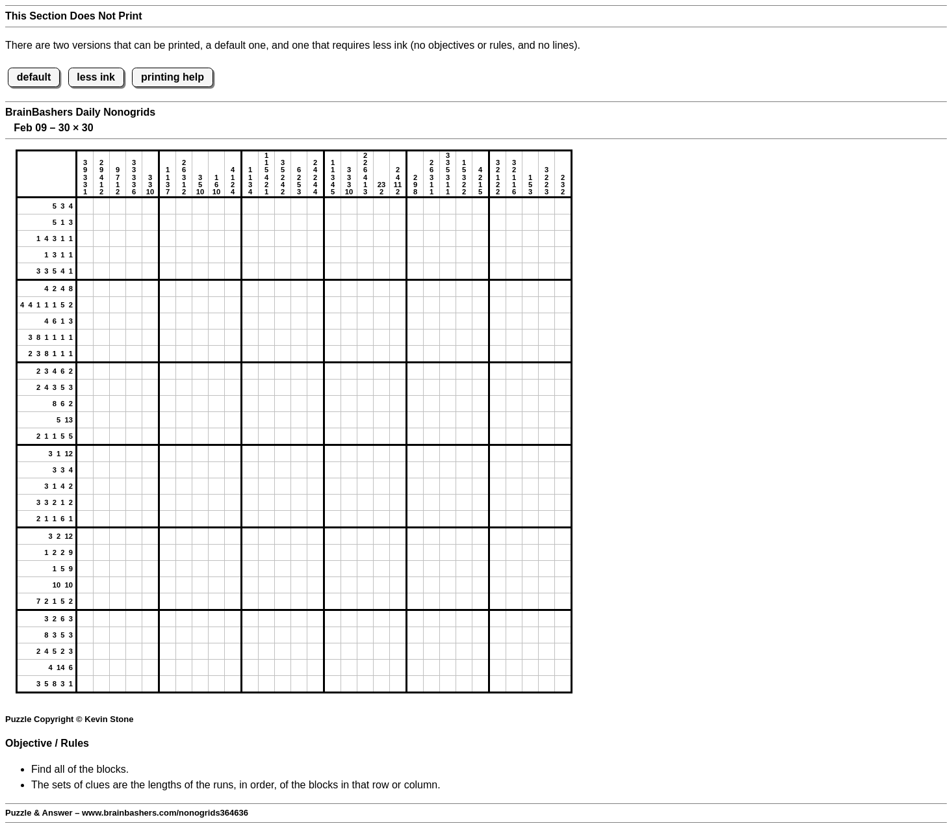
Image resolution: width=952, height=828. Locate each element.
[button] (85, 206)
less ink (96, 77)
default (34, 77)
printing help (172, 77)
